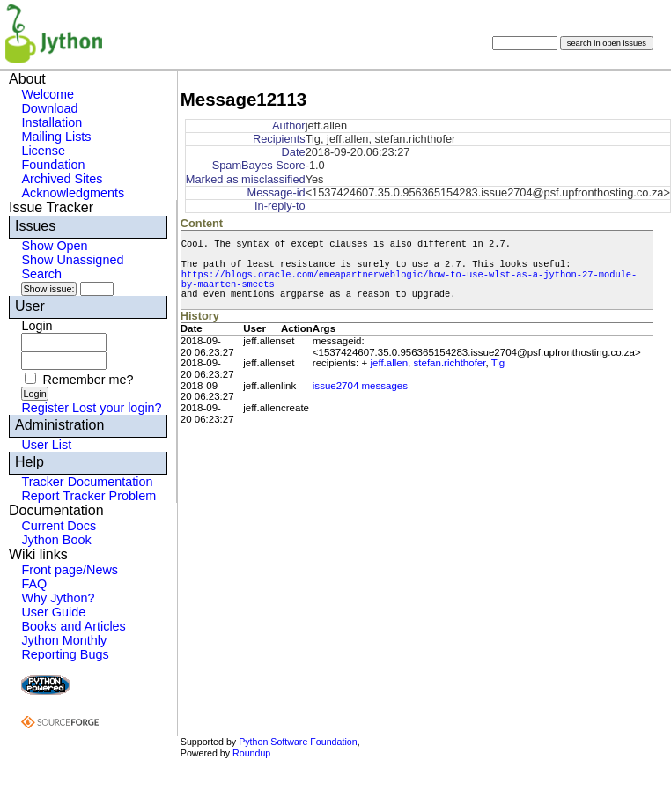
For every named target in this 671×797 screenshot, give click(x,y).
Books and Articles (73, 626)
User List (46, 445)
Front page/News (69, 570)
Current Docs (58, 526)
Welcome (47, 94)
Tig (498, 363)
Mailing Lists (56, 136)
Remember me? (87, 380)
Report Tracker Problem (88, 496)
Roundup (251, 753)
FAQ (34, 584)
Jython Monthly (64, 640)
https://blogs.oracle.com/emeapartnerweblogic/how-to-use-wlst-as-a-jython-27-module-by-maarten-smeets (409, 280)
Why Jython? (57, 598)
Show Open (54, 246)
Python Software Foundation (298, 741)
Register (45, 408)
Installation (51, 122)
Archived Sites (61, 179)
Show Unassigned (72, 260)
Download (49, 108)
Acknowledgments (72, 193)
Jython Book (56, 540)
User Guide (53, 612)
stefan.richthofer (450, 363)
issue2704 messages (360, 385)
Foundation (53, 165)
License (43, 151)
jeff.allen (389, 363)
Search (41, 274)
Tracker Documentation (86, 482)
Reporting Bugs (64, 654)
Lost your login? (117, 408)
